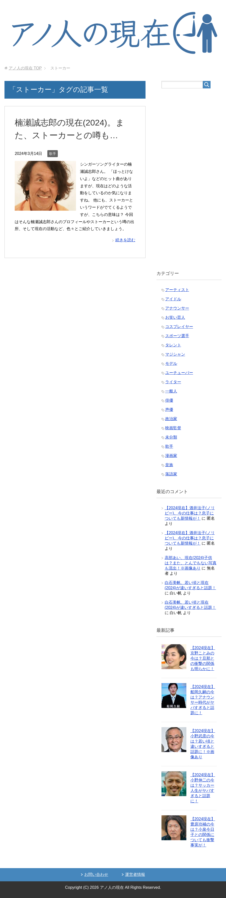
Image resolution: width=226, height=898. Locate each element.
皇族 (169, 465)
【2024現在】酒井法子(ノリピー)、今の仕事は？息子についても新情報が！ (190, 513)
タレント (173, 345)
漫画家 (171, 455)
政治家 (171, 419)
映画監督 (173, 428)
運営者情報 (135, 874)
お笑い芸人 (175, 317)
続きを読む (125, 240)
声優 (169, 409)
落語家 (171, 474)
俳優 (169, 400)
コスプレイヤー (179, 326)
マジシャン (175, 354)
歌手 (52, 154)
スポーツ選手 (177, 336)
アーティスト (177, 290)
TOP (25, 68)
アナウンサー (177, 308)
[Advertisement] (189, 179)
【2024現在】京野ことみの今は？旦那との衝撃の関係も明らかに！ (202, 658)
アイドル (173, 299)
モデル (171, 363)
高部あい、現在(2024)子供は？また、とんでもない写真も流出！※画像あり (191, 563)
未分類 (171, 437)
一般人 (171, 391)
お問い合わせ (96, 874)
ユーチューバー (179, 373)
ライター (173, 382)
